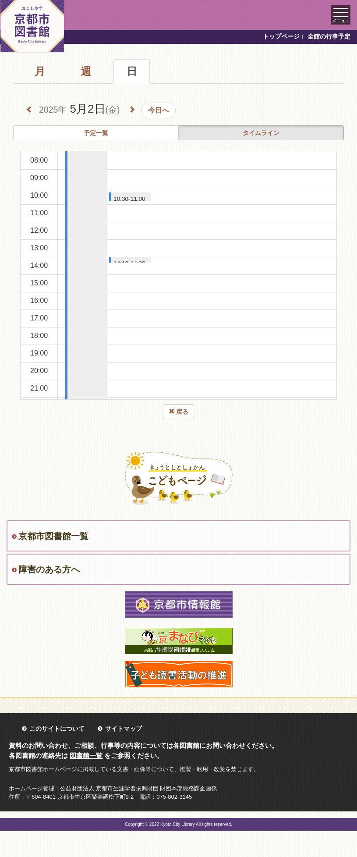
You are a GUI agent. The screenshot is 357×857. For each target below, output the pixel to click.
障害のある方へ (49, 569)
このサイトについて (57, 728)
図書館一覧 (86, 755)
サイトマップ (123, 728)
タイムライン (261, 132)
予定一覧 (96, 132)
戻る (179, 411)
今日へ (158, 110)
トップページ (281, 36)
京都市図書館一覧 (53, 536)
